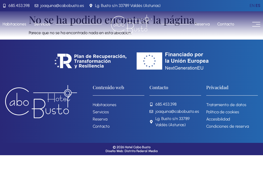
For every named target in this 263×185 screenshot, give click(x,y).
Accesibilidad (218, 119)
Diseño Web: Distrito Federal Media (132, 151)
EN (252, 5)
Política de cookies (222, 111)
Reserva (202, 24)
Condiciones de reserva (227, 126)
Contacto (225, 24)
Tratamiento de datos (226, 104)
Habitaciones (14, 24)
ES (258, 5)
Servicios (42, 24)
